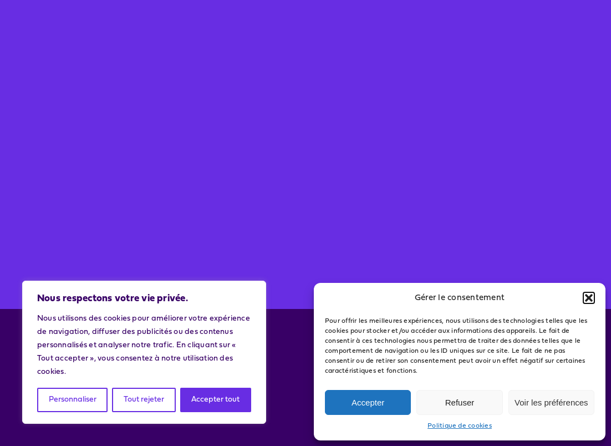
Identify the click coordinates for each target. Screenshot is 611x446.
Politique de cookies (459, 426)
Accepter (368, 402)
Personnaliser (72, 400)
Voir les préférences (551, 402)
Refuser (460, 402)
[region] (144, 352)
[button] (588, 297)
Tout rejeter (144, 400)
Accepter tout (215, 400)
